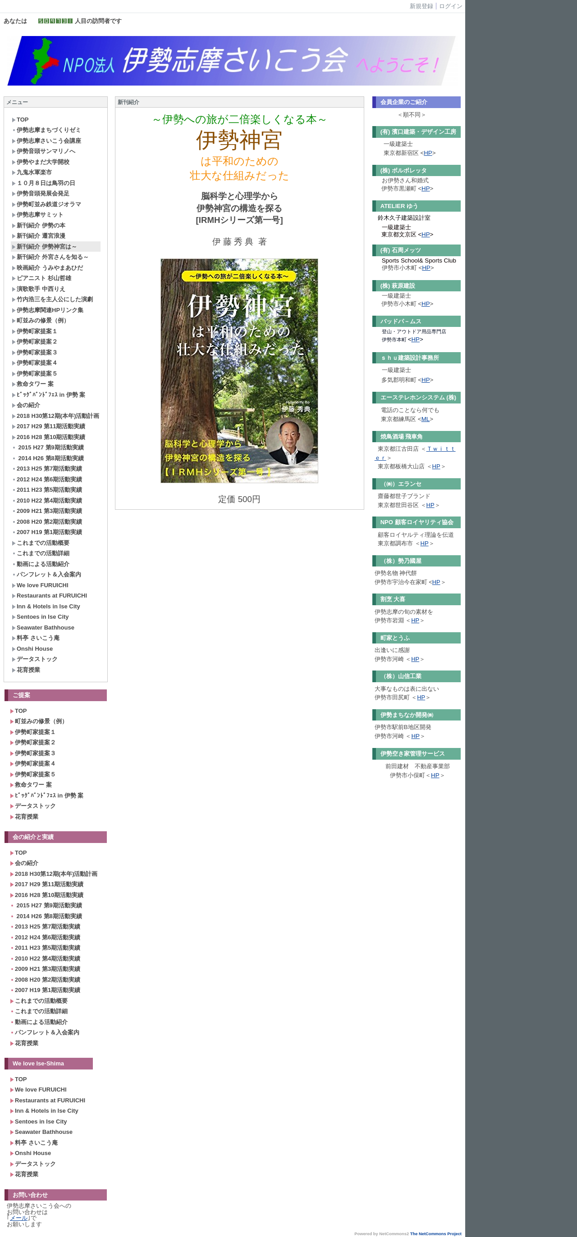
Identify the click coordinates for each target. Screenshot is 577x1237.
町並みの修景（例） (40, 320)
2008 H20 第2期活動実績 (47, 521)
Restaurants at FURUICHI (49, 595)
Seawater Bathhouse (43, 627)
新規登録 (421, 6)
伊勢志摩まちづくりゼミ (46, 130)
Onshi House (32, 648)
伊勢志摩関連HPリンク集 (47, 310)
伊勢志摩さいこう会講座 (46, 140)
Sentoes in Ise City (40, 616)
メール (18, 1217)
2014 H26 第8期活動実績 (48, 458)
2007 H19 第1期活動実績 (47, 532)
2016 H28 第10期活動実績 (48, 437)
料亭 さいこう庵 (36, 637)
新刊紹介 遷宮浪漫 (38, 235)
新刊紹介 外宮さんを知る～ (50, 257)
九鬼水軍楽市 (32, 172)
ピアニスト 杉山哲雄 (41, 278)
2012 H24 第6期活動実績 (47, 479)
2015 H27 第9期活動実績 (48, 447)
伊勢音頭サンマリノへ (43, 151)
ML (425, 419)
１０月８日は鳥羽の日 (43, 183)
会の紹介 (26, 405)
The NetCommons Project (436, 1234)
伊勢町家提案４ (35, 362)
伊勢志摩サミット (38, 214)
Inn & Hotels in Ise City (46, 606)
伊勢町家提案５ (35, 373)
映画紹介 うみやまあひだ (47, 267)
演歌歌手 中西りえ (38, 288)
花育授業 (26, 669)
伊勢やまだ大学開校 (40, 162)
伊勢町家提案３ (35, 352)
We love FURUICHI (40, 585)
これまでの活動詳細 (40, 553)
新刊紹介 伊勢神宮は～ (44, 246)
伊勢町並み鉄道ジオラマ (46, 204)
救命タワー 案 (33, 384)
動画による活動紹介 (40, 564)
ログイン (451, 6)
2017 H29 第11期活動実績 (48, 426)
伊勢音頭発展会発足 (40, 193)
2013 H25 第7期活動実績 (47, 468)
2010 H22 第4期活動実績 (47, 500)
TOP (20, 119)
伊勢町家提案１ (35, 331)
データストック (35, 659)
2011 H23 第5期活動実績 (47, 489)
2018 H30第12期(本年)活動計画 (56, 415)
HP (428, 153)
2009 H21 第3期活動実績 (47, 510)
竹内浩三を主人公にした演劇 (52, 299)
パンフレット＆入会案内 (46, 574)
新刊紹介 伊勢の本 (38, 225)
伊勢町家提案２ (35, 341)
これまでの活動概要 (40, 542)
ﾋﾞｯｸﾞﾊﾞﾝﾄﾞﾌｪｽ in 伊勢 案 (48, 394)
